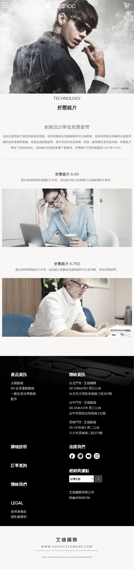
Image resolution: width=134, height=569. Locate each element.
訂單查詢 (19, 465)
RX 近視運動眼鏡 (22, 388)
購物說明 (19, 446)
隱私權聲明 (19, 517)
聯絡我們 (19, 484)
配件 (14, 399)
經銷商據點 (79, 470)
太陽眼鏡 (17, 383)
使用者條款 (19, 511)
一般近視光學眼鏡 (23, 393)
